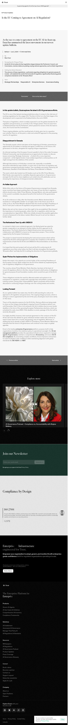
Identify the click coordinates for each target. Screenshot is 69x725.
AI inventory (40, 335)
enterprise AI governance (24, 329)
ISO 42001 (16, 340)
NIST (23, 340)
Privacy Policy (24, 467)
